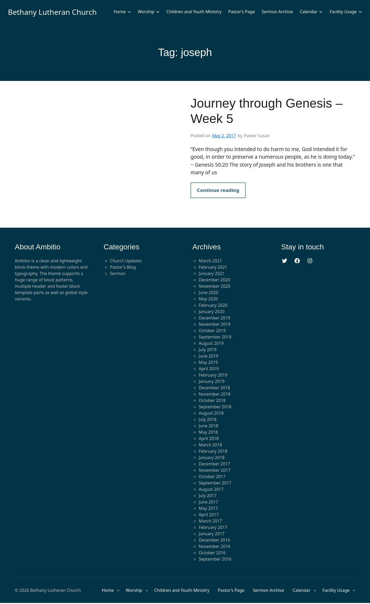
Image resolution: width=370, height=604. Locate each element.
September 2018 (215, 407)
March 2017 (210, 521)
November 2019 (214, 324)
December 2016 (214, 540)
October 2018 (212, 400)
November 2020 (214, 286)
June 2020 (208, 292)
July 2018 (207, 419)
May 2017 (208, 508)
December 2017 (214, 464)
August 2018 (211, 413)
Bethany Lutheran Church (52, 12)
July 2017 (207, 495)
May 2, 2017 (224, 136)
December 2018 (214, 388)
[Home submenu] (129, 11)
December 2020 (214, 280)
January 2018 (212, 457)
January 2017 (212, 534)
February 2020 (213, 305)
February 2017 (213, 527)
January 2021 (212, 273)
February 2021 (213, 267)
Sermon (118, 273)
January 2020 (212, 311)
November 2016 (214, 546)
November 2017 (214, 470)
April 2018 (209, 438)
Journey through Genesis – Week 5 (267, 111)
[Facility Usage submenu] (360, 11)
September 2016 (215, 559)
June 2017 (208, 502)
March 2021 (210, 261)
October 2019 (212, 330)
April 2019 (209, 369)
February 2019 (213, 375)
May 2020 (208, 299)
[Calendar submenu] (321, 11)
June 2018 (208, 426)
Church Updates (126, 261)
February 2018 (213, 451)
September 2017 (215, 483)
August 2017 (211, 489)
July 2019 (207, 350)
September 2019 (215, 337)
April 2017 (209, 515)
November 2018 (214, 394)
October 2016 (212, 553)
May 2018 (208, 432)
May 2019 (208, 362)
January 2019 (212, 381)
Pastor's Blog (123, 267)
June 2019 (208, 356)
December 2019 (214, 318)
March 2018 (210, 445)
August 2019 (211, 343)
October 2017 (212, 476)
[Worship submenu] (158, 11)
